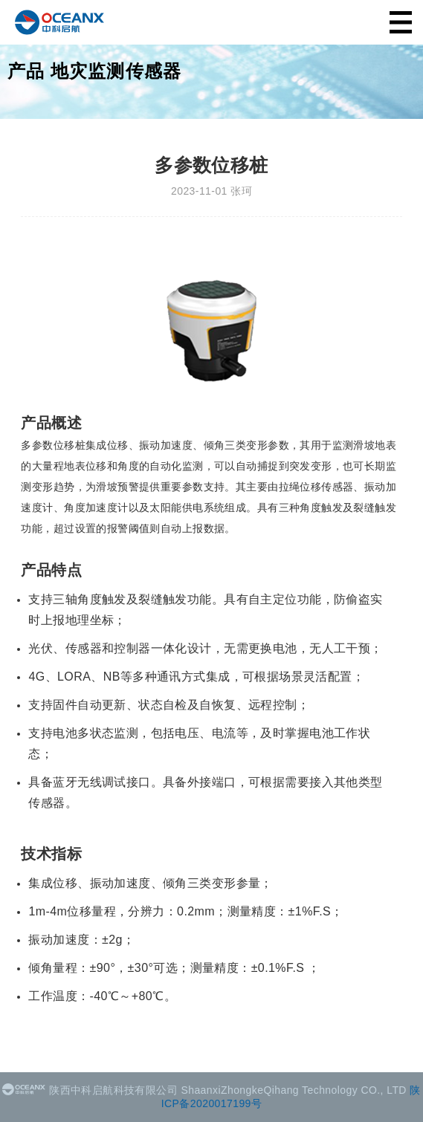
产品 (26, 71)
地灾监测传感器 (116, 71)
